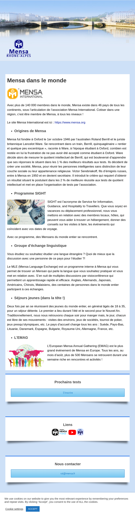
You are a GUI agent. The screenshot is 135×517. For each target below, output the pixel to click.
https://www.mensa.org (70, 122)
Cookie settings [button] (14, 509)
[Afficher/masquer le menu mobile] (128, 41)
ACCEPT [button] (32, 509)
